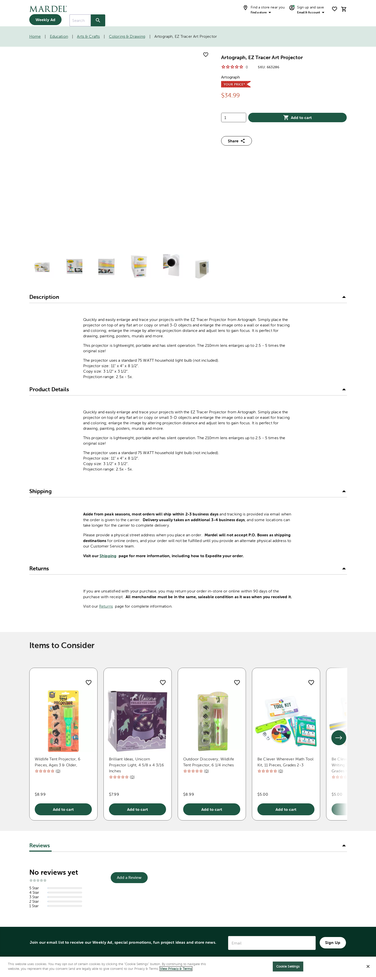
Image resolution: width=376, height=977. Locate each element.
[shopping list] (334, 9)
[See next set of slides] (338, 592)
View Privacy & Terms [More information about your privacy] (176, 969)
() (58, 625)
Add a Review (129, 732)
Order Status (131, 872)
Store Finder (42, 864)
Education (59, 36)
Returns (106, 461)
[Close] (368, 966)
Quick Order (130, 882)
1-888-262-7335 (46, 832)
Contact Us (129, 842)
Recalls (125, 901)
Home (35, 36)
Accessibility (130, 931)
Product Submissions (139, 921)
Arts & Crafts (88, 36)
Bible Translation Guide (47, 885)
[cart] (344, 9)
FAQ (122, 892)
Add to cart (297, 117)
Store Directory (45, 842)
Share (236, 140)
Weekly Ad (45, 19)
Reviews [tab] (39, 700)
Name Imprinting (135, 941)
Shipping (108, 410)
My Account (42, 853)
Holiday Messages (224, 852)
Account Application (139, 911)
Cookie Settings (288, 966)
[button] (188, 151)
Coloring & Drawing (127, 36)
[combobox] (80, 20)
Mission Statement (225, 862)
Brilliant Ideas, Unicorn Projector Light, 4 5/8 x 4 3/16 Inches (136, 619)
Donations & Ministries (229, 842)
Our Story (216, 872)
